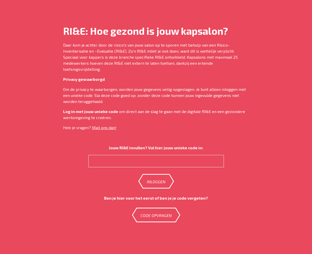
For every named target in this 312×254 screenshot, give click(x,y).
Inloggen (156, 181)
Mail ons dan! (104, 127)
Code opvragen (156, 215)
